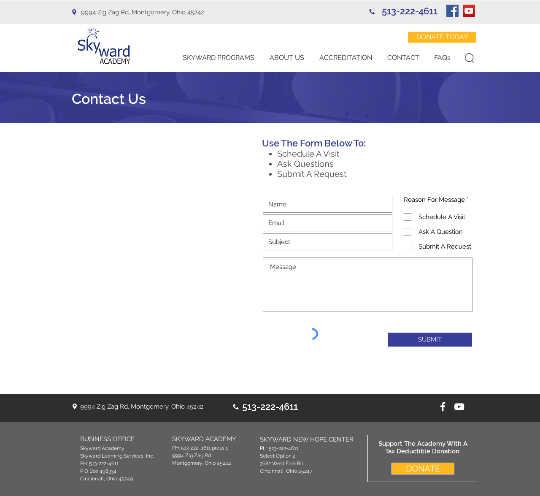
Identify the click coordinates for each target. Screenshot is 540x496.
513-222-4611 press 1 (204, 448)
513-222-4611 (409, 10)
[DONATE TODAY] (442, 37)
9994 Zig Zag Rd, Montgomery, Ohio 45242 (142, 12)
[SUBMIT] (430, 340)
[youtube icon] (459, 407)
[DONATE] (423, 468)
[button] (218, 57)
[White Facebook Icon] (443, 407)
